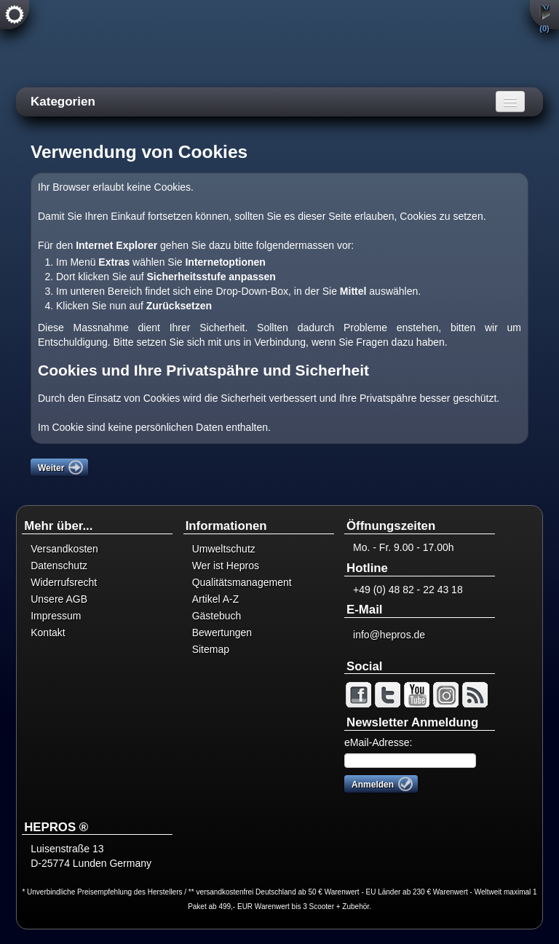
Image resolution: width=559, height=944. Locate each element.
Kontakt (48, 632)
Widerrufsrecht (64, 582)
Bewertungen (222, 632)
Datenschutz (59, 565)
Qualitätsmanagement (242, 582)
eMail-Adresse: (378, 742)
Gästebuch (217, 616)
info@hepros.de (389, 634)
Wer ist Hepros (225, 565)
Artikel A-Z (215, 599)
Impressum (56, 616)
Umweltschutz (223, 549)
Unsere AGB (59, 599)
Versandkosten (64, 549)
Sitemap (210, 649)
